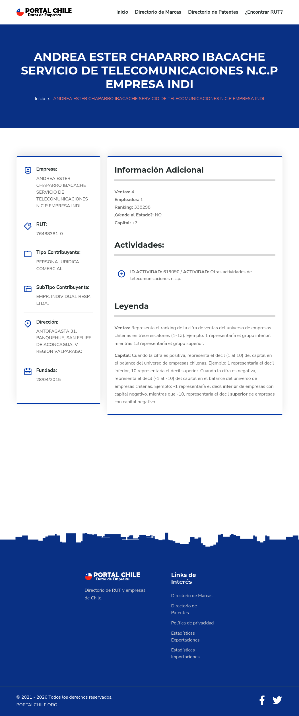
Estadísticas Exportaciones (185, 636)
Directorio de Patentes (213, 12)
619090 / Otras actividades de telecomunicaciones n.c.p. (191, 275)
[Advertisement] (149, 486)
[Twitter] (277, 701)
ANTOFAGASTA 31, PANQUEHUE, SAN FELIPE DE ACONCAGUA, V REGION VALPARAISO (64, 341)
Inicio (122, 12)
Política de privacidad (193, 623)
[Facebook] (261, 701)
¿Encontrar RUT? (263, 12)
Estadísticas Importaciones (185, 653)
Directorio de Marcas (158, 12)
